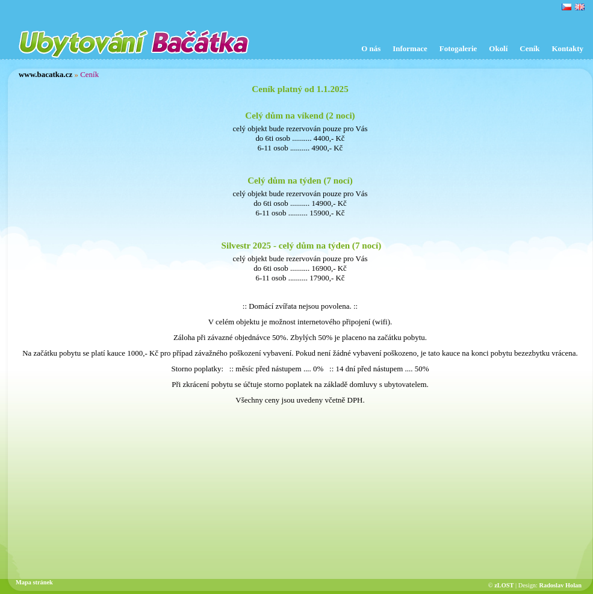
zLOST (504, 585)
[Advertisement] (300, 492)
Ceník (89, 74)
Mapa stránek (34, 582)
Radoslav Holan (560, 585)
